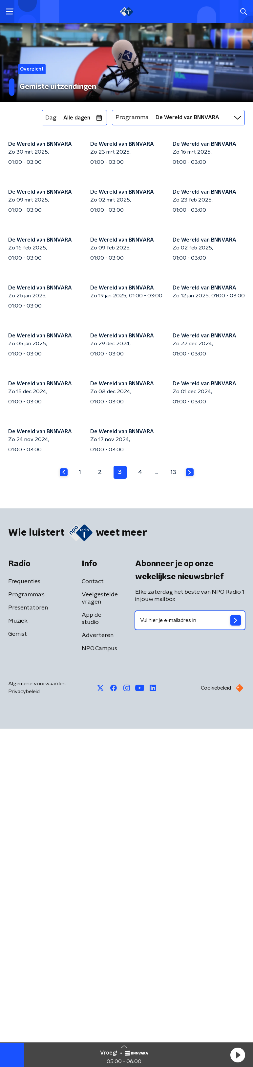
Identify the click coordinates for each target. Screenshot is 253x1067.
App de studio (91, 957)
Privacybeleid (24, 1030)
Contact (93, 920)
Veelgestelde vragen (100, 936)
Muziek (18, 959)
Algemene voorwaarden (37, 1022)
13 (173, 811)
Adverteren (98, 974)
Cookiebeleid (216, 1026)
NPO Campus (99, 987)
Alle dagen (76, 117)
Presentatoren (28, 946)
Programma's (26, 933)
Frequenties (24, 920)
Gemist (17, 972)
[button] (237, 1054)
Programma (132, 117)
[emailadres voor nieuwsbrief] (190, 959)
